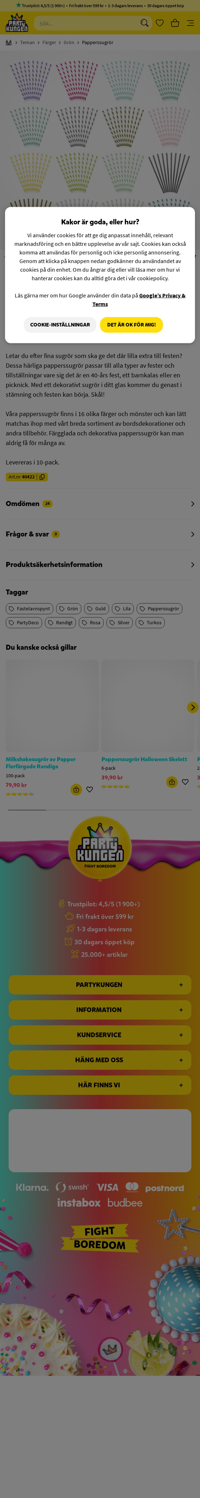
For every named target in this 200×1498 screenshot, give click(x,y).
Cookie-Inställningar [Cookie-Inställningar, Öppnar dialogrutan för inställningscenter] (58, 324)
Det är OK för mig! (131, 324)
